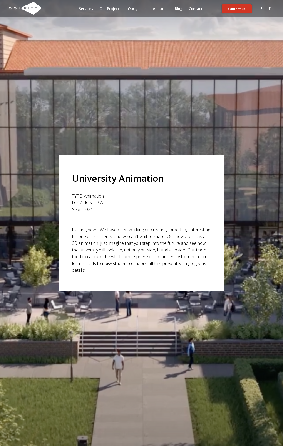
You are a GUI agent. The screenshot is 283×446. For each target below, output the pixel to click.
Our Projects (110, 8)
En (263, 8)
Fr (270, 8)
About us (160, 8)
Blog (178, 8)
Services (86, 8)
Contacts (196, 8)
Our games (137, 8)
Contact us (236, 9)
